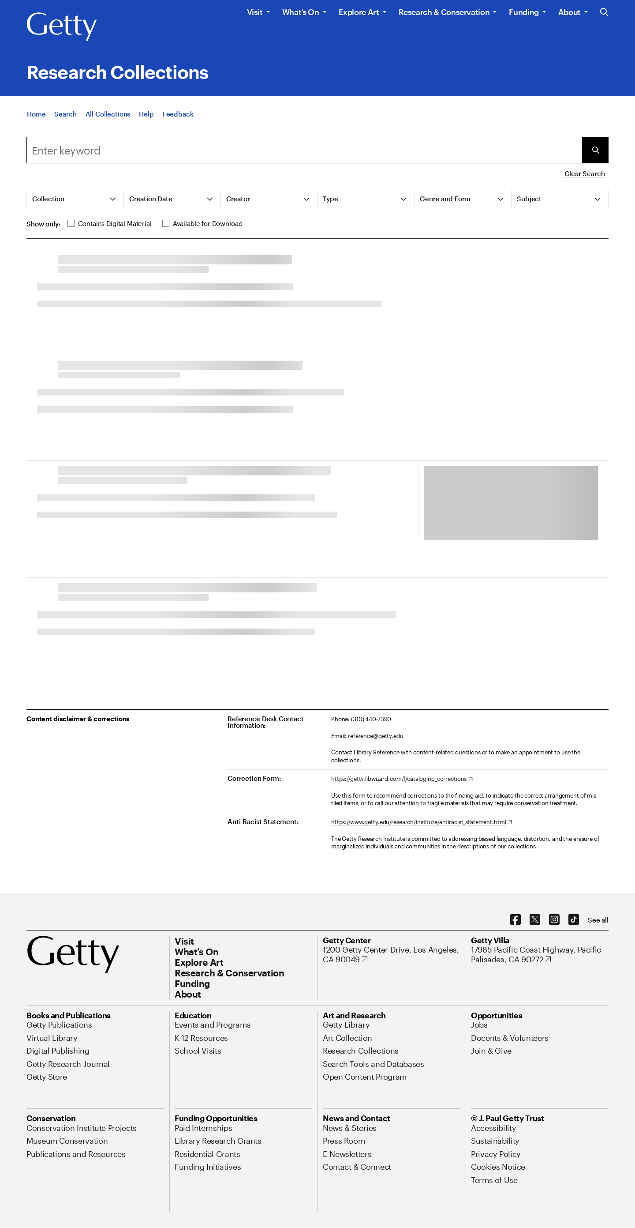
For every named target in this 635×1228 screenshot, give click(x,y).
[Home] (36, 116)
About (569, 12)
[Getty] (61, 26)
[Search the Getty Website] (604, 12)
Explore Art (359, 12)
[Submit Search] (595, 150)
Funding (523, 12)
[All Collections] (108, 116)
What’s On (300, 12)
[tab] (75, 199)
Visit (255, 12)
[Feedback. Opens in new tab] (178, 116)
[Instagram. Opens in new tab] (554, 920)
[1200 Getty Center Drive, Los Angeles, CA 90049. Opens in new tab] (391, 954)
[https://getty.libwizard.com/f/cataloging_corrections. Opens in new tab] (402, 779)
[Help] (146, 116)
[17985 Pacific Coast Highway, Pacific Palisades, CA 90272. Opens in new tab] (540, 954)
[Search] (65, 116)
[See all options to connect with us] (598, 920)
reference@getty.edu (375, 735)
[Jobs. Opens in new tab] (479, 1024)
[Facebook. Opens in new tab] (515, 920)
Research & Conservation (444, 12)
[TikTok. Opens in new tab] (573, 920)
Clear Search (584, 173)
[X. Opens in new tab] (535, 920)
